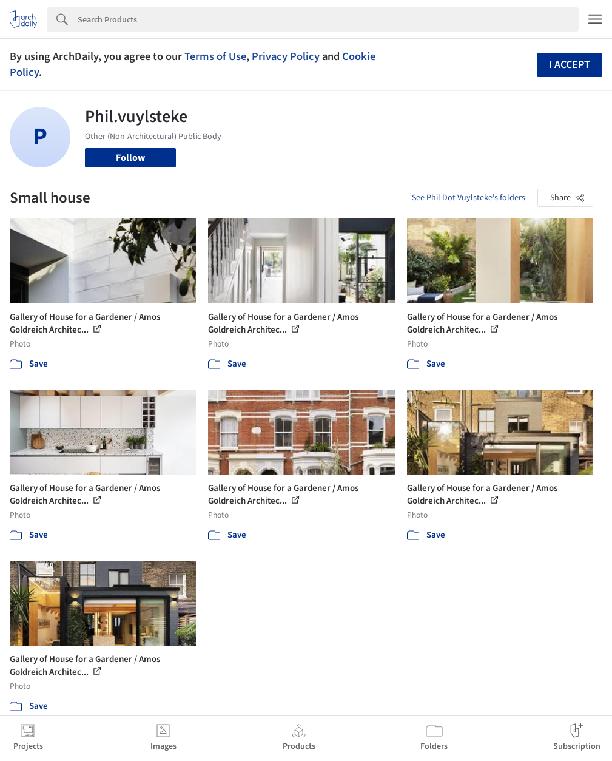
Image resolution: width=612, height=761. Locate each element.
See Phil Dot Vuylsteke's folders (468, 198)
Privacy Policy (286, 56)
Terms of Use (215, 56)
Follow (130, 157)
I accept (569, 64)
